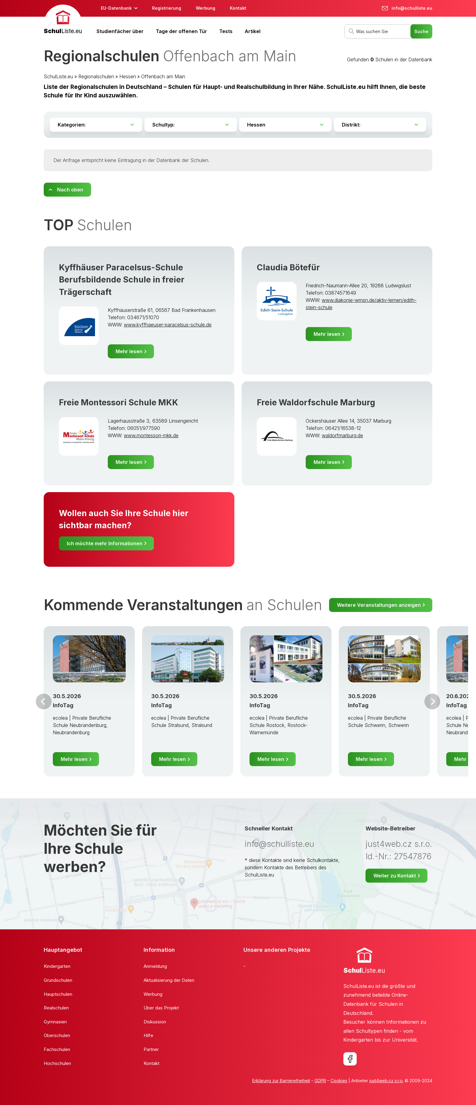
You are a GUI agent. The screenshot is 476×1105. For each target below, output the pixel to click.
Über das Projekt (161, 1008)
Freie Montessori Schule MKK (118, 402)
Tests (226, 31)
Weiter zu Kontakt (394, 876)
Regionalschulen (96, 76)
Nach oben (70, 190)
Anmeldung (155, 966)
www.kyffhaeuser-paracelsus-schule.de (168, 325)
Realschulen (56, 1008)
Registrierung (166, 8)
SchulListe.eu (58, 76)
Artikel (252, 31)
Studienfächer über (120, 31)
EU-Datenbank (116, 8)
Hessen (127, 76)
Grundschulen (58, 980)
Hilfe (148, 1035)
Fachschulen (57, 1049)
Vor (44, 701)
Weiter (432, 701)
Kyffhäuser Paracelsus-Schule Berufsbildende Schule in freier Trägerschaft (122, 279)
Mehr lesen (129, 351)
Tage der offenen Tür (181, 31)
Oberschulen (57, 1035)
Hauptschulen (58, 994)
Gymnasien (55, 1022)
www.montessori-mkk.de (151, 435)
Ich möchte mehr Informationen (104, 543)
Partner (151, 1049)
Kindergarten (57, 966)
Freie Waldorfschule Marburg (316, 402)
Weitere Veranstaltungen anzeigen (379, 605)
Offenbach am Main (163, 76)
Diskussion (155, 1022)
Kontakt (238, 8)
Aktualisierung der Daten (169, 980)
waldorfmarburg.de (342, 435)
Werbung (205, 8)
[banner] (63, 20)
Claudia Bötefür (288, 267)
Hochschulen (57, 1063)
